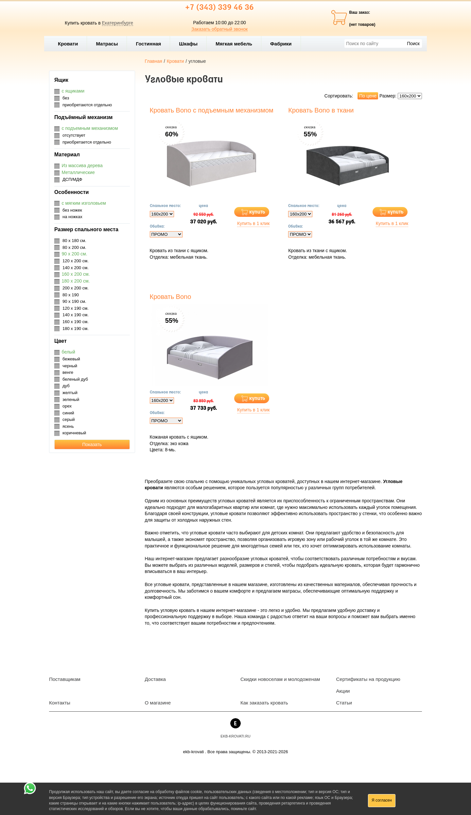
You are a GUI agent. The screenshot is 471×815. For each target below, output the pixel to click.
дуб (66, 385)
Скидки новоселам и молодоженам (280, 679)
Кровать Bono (170, 296)
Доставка (155, 679)
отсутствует (73, 135)
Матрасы (107, 43)
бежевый (71, 358)
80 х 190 (70, 294)
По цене (367, 95)
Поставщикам (64, 679)
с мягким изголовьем (84, 203)
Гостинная (151, 43)
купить (257, 212)
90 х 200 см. (74, 253)
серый (68, 419)
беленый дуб (75, 379)
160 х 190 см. (75, 321)
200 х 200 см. (75, 288)
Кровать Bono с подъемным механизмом (211, 110)
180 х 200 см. (76, 281)
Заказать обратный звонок (219, 29)
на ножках (72, 216)
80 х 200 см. (74, 247)
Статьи (344, 702)
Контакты (59, 702)
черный (69, 365)
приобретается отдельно (86, 142)
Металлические (78, 172)
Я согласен (382, 800)
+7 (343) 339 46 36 (219, 8)
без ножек (72, 210)
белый (68, 352)
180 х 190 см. (75, 328)
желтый (70, 392)
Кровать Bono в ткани (321, 110)
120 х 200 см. (75, 260)
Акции (343, 691)
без (65, 97)
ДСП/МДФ (72, 179)
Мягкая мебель (237, 43)
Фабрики (283, 43)
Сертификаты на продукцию (368, 679)
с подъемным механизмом (90, 128)
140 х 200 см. (75, 267)
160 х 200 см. (76, 274)
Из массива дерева (82, 165)
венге (67, 372)
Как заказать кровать (264, 702)
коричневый (74, 432)
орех (67, 406)
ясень (68, 426)
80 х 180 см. (74, 240)
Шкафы (188, 43)
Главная (153, 61)
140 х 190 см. (75, 314)
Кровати (70, 43)
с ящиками (73, 91)
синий (68, 412)
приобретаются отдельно (87, 104)
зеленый (70, 399)
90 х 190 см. (74, 301)
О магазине (158, 702)
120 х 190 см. (75, 308)
